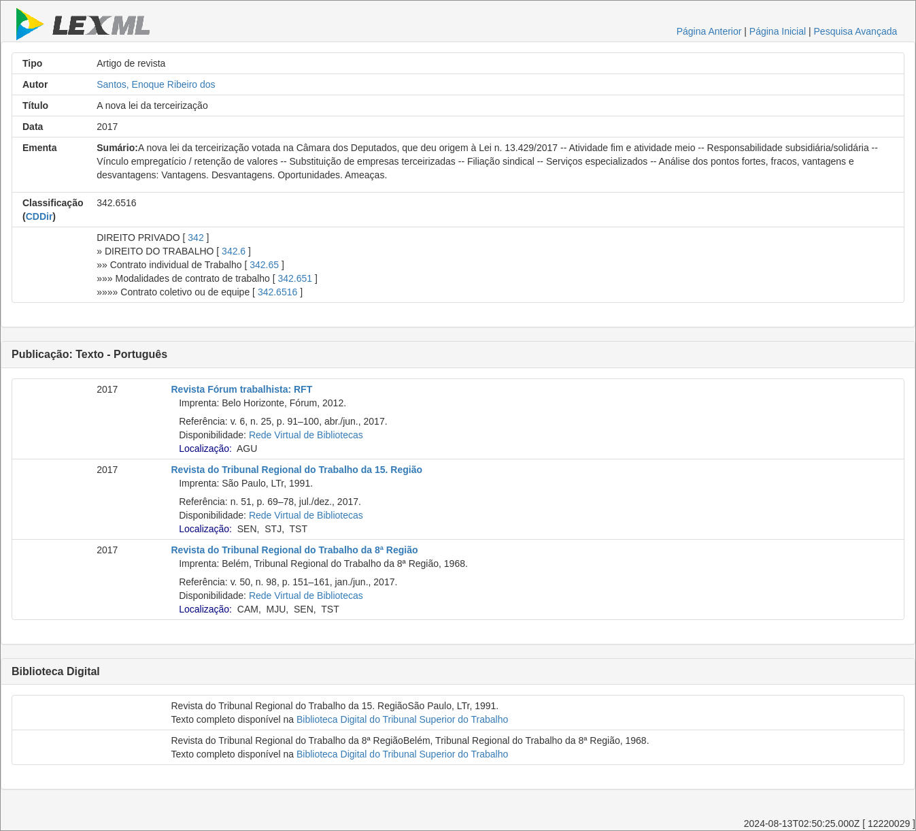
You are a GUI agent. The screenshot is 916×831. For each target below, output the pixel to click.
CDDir (39, 216)
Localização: (205, 448)
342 (195, 237)
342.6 (233, 251)
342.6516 (277, 292)
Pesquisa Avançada (856, 31)
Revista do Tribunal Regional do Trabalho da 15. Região (297, 469)
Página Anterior (709, 31)
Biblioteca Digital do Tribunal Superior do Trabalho (402, 719)
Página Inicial (777, 31)
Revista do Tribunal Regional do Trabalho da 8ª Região (294, 549)
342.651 (294, 278)
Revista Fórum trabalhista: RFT (242, 389)
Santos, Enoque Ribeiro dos (156, 84)
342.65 (264, 264)
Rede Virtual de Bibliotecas (306, 434)
